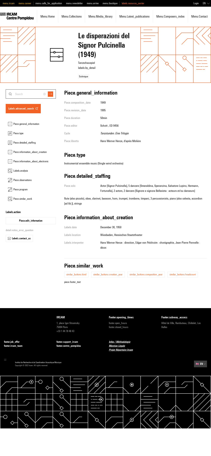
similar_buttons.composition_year (146, 274)
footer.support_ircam (69, 342)
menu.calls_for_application (48, 3)
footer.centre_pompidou (71, 346)
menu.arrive (93, 3)
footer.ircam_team (15, 346)
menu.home (47, 16)
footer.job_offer (14, 342)
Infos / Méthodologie (121, 342)
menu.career (25, 3)
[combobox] (31, 94)
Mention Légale (119, 346)
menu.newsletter (74, 3)
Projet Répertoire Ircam (123, 350)
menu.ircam (9, 3)
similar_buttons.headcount (183, 274)
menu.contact (199, 16)
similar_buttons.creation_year (108, 274)
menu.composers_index (170, 16)
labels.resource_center (133, 3)
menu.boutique (110, 3)
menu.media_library (100, 16)
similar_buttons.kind (76, 274)
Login (196, 3)
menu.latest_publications (134, 16)
